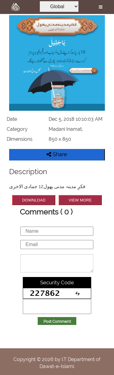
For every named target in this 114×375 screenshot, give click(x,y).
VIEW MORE (80, 200)
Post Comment (57, 321)
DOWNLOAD (34, 200)
